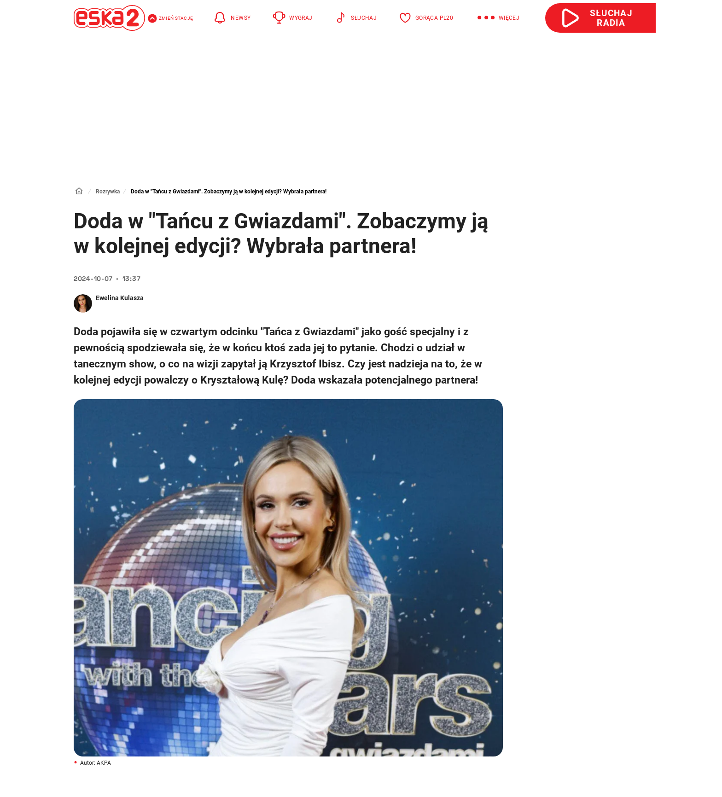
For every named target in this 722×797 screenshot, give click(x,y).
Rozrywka (108, 191)
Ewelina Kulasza (120, 298)
